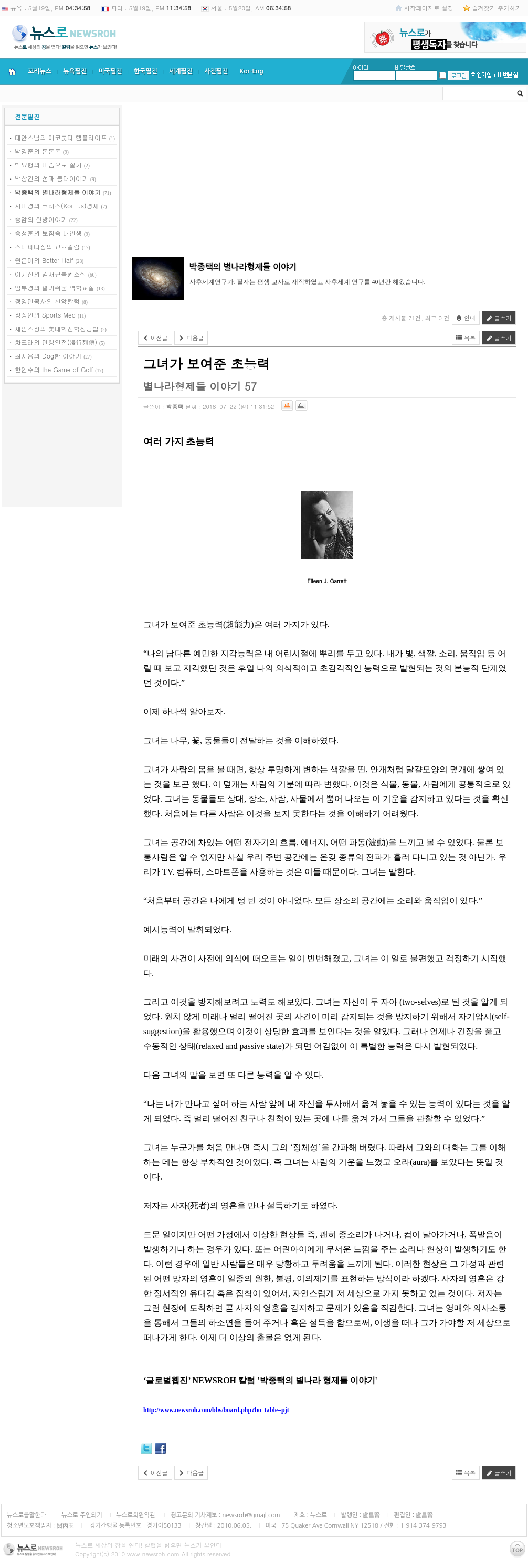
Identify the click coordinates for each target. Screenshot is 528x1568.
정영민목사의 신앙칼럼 (47, 301)
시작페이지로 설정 (428, 8)
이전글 (155, 338)
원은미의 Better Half (44, 260)
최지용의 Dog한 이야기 (48, 355)
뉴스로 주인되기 (81, 1515)
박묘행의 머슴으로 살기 (48, 164)
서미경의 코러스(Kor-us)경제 (57, 205)
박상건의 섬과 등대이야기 (51, 178)
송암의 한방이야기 (41, 219)
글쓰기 (499, 318)
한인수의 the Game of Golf (54, 369)
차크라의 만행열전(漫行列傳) (56, 342)
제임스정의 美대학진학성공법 (57, 328)
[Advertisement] (62, 447)
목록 (466, 338)
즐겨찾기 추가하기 (496, 8)
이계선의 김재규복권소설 (50, 273)
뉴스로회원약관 (136, 1515)
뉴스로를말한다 (26, 1515)
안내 (466, 318)
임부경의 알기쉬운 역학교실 (54, 287)
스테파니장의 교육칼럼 (47, 246)
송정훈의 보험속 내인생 (48, 232)
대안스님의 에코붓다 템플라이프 (61, 137)
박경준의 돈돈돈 (38, 150)
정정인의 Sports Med (45, 314)
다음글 (191, 338)
